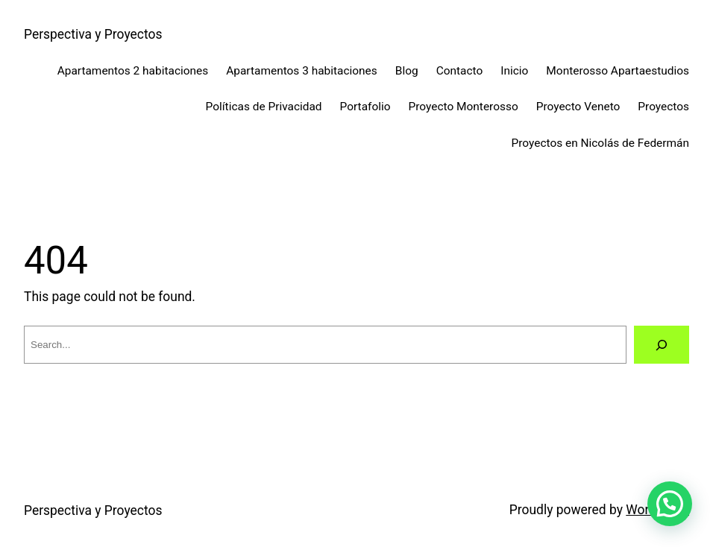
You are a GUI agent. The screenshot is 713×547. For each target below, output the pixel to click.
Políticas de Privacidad (264, 106)
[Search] (662, 345)
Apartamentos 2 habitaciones (133, 71)
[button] (669, 503)
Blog (406, 71)
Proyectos (663, 106)
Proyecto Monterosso (463, 106)
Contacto (459, 71)
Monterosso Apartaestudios (617, 71)
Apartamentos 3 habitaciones (301, 71)
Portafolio (365, 106)
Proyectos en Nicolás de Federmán (601, 143)
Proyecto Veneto (578, 106)
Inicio (514, 71)
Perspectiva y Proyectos (93, 34)
